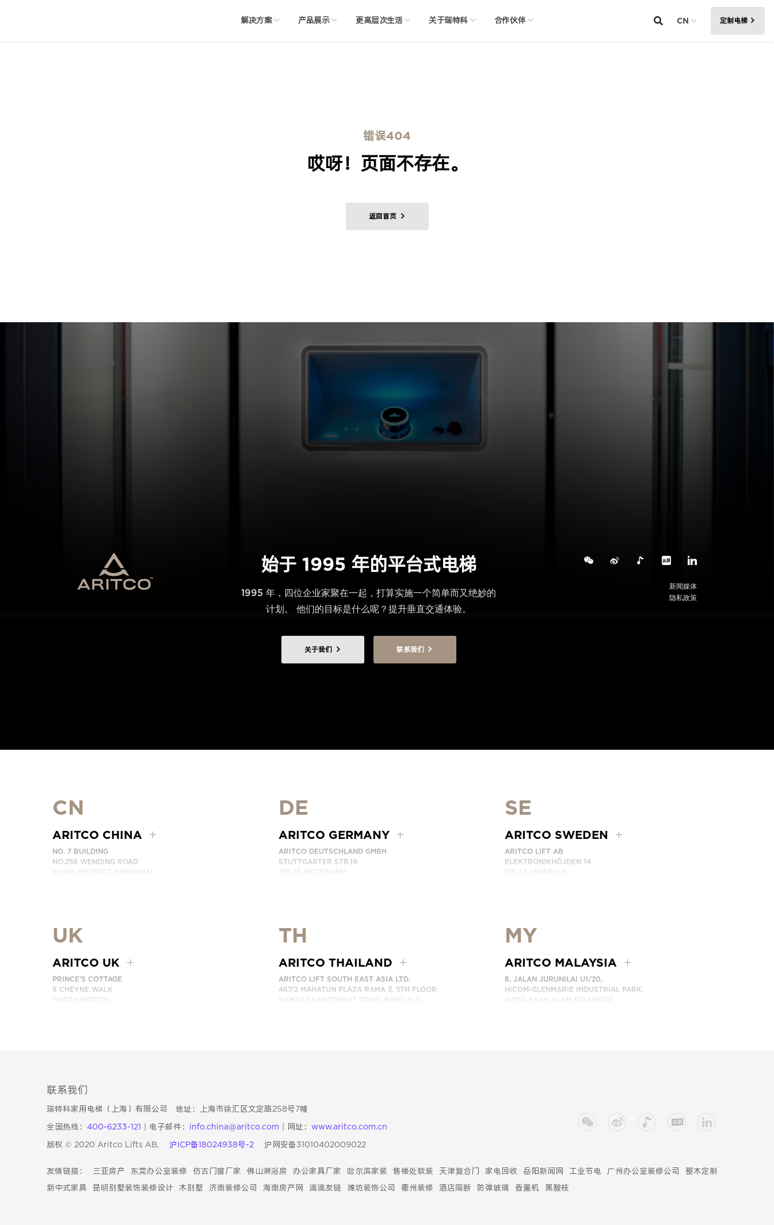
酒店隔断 (455, 1187)
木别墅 (191, 1187)
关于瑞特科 (448, 20)
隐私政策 (683, 597)
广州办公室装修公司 (643, 1171)
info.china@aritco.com (234, 1126)
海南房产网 (283, 1187)
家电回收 (501, 1171)
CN (683, 20)
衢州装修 (417, 1187)
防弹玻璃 (493, 1187)
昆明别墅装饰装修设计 (133, 1187)
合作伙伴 (509, 20)
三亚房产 (109, 1171)
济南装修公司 (233, 1187)
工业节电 (585, 1171)
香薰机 (527, 1187)
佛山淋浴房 (267, 1171)
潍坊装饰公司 (371, 1187)
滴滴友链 (325, 1187)
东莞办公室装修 (159, 1171)
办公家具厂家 (317, 1171)
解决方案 (256, 20)
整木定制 (701, 1171)
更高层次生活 (379, 20)
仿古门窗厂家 (217, 1171)
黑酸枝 (557, 1187)
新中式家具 (67, 1187)
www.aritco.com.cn (349, 1126)
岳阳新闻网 (543, 1171)
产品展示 (313, 20)
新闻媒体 (683, 586)
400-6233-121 (114, 1126)
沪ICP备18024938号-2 (211, 1144)
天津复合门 (459, 1171)
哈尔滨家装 (367, 1171)
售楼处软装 (413, 1171)
